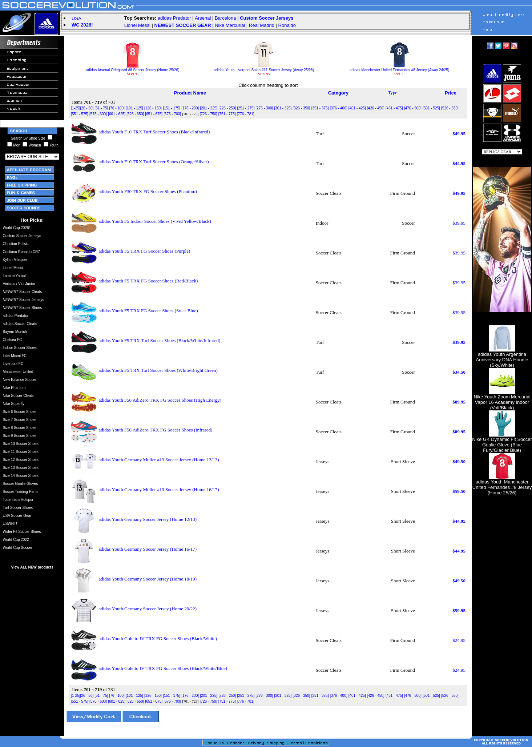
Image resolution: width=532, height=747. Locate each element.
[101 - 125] (134, 108)
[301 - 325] (283, 108)
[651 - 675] (153, 114)
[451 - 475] (394, 108)
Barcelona (225, 18)
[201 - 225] (208, 108)
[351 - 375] (320, 108)
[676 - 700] (172, 114)
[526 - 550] (450, 108)
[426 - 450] (375, 108)
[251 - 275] (245, 108)
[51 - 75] (101, 108)
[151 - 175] (171, 108)
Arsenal (203, 18)
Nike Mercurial (230, 25)
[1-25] (75, 108)
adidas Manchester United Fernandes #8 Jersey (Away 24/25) (399, 68)
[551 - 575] (79, 114)
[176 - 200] (190, 108)
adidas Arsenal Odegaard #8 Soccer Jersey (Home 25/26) (133, 68)
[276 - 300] (264, 108)
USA (76, 18)
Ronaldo (287, 25)
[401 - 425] (357, 108)
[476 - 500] (413, 108)
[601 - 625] (116, 114)
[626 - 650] (135, 114)
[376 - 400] (338, 108)
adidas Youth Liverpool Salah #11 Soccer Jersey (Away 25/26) (264, 68)
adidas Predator (174, 18)
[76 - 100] (116, 108)
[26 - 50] (87, 108)
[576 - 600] (98, 114)
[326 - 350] (301, 108)
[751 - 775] (227, 114)
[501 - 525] (431, 108)
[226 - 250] (227, 108)
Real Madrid (261, 25)
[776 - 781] (245, 114)
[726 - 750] (208, 114)
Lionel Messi (137, 25)
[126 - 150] (153, 108)
